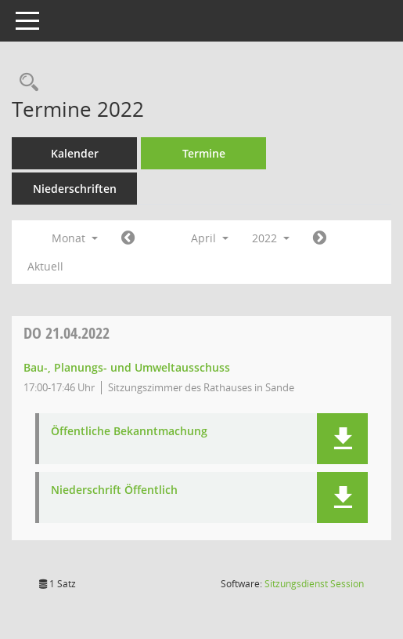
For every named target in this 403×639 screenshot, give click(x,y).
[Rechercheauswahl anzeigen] (25, 83)
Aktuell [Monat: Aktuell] (45, 266)
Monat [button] (75, 238)
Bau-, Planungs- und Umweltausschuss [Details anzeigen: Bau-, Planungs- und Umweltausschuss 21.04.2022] (126, 367)
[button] (342, 438)
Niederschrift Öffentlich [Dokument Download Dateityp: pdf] (114, 490)
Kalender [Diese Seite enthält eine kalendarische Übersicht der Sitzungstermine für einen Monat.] (75, 153)
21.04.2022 (66, 332)
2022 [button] (271, 238)
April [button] (209, 238)
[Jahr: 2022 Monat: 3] (128, 238)
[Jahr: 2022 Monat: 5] (319, 238)
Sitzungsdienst (314, 583)
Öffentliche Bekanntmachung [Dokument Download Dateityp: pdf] (129, 431)
